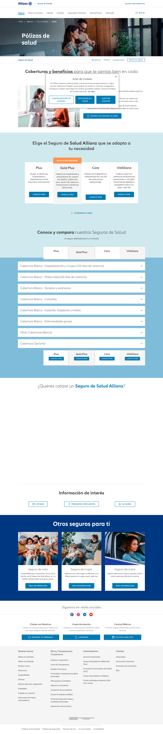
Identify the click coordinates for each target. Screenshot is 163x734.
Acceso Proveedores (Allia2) (62, 694)
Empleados (22, 689)
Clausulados (121, 657)
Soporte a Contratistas (59, 685)
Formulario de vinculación (126, 666)
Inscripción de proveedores (61, 690)
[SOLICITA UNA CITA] (122, 637)
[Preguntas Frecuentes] (81, 504)
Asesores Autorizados (91, 657)
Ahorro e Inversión (35, 13)
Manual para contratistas (61, 681)
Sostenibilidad (23, 675)
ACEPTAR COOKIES (106, 99)
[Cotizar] (38, 504)
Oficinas (21, 679)
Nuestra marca (24, 666)
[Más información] (38, 586)
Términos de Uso (69, 729)
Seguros (21, 13)
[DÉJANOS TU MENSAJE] (40, 637)
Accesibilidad (98, 729)
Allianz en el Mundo (26, 661)
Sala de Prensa (96, 13)
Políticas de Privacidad (31, 729)
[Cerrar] (115, 76)
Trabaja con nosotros (26, 693)
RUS (117, 670)
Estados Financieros (59, 669)
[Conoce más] (39, 194)
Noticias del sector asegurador (30, 684)
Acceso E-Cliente (44, 3)
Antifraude (109, 13)
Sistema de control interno (61, 706)
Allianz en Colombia (26, 657)
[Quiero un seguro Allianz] (102, 116)
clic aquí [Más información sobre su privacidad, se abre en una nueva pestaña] (91, 91)
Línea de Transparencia (60, 665)
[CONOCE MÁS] (56, 358)
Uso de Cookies (85, 729)
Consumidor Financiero (77, 13)
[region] (82, 90)
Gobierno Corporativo (59, 660)
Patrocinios (22, 670)
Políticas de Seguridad (51, 729)
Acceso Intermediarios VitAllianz (96, 676)
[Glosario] (125, 504)
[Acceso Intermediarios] (135, 3)
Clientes (50, 13)
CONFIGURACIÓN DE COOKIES (61, 99)
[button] (140, 12)
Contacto (60, 13)
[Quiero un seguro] (136, 60)
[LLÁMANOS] (81, 637)
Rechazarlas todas (85, 99)
